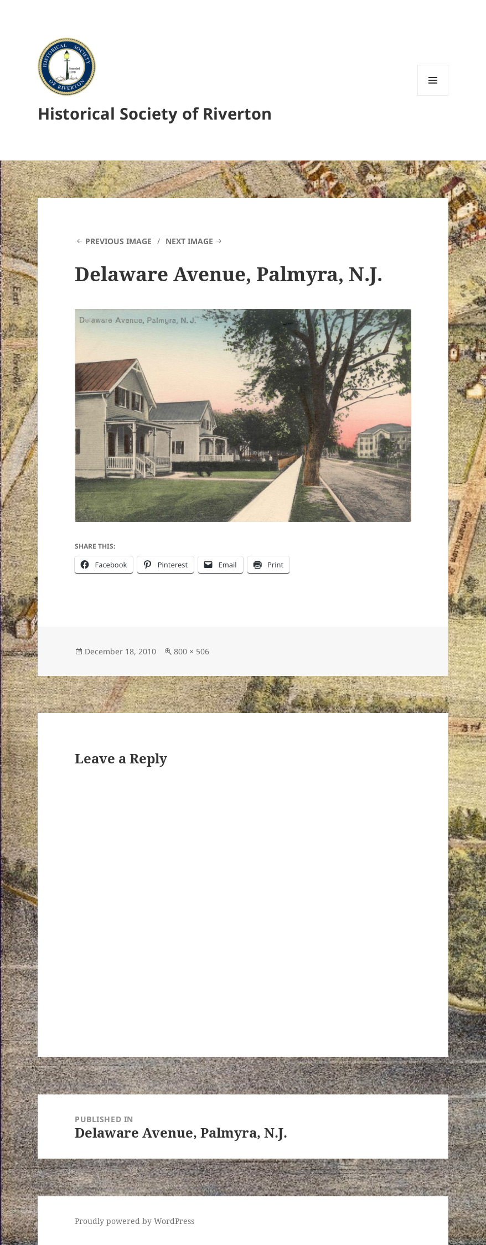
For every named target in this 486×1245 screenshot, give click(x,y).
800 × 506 (191, 651)
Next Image (189, 241)
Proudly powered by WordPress (134, 1221)
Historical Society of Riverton (155, 113)
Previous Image (118, 241)
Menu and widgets (433, 95)
